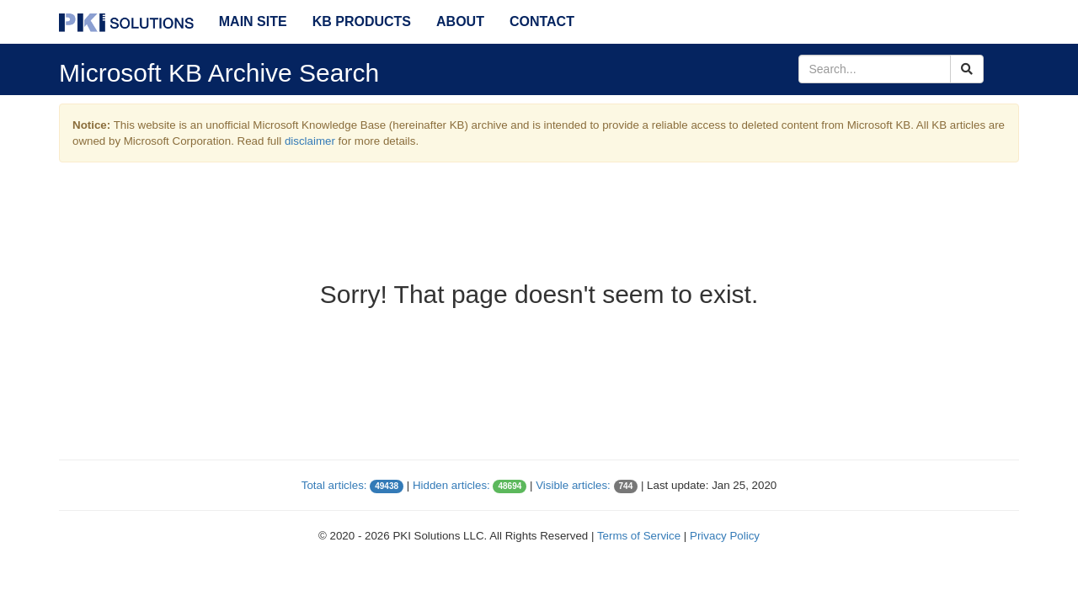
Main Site (253, 21)
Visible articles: (573, 485)
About (460, 21)
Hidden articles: (451, 485)
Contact (542, 21)
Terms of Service (638, 535)
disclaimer (310, 141)
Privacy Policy (725, 535)
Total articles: (334, 485)
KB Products (361, 21)
